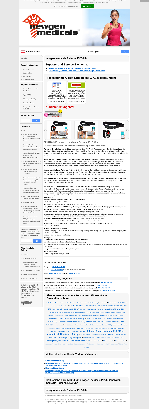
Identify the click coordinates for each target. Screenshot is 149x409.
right (127, 130)
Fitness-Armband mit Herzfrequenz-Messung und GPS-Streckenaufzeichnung (31, 190)
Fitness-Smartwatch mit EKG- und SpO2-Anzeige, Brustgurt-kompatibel (32, 163)
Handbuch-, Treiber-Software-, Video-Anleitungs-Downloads (77, 71)
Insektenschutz (30, 278)
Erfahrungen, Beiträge (29, 99)
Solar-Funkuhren (31, 270)
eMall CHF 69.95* (55, 273)
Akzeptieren (87, 6)
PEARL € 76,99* (58, 267)
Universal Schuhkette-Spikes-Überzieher (31, 264)
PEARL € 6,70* (106, 282)
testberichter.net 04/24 (57, 101)
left (45, 130)
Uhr (24, 130)
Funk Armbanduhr (28, 202)
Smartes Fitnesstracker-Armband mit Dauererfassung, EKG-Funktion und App (32, 147)
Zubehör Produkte (28, 79)
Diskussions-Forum (28, 103)
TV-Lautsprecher (30, 274)
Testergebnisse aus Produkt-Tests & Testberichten (72, 68)
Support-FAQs (27, 95)
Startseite (91, 52)
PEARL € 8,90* (104, 288)
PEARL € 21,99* (108, 290)
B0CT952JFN (81, 270)
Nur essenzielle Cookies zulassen (66, 6)
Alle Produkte (27, 76)
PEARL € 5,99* (101, 285)
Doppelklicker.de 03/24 (76, 101)
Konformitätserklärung (54, 361)
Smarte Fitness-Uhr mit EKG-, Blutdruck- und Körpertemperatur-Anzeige (32, 155)
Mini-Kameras (30, 258)
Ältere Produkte (27, 73)
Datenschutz (105, 2)
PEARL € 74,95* (74, 273)
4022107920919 (71, 270)
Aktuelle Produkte (28, 70)
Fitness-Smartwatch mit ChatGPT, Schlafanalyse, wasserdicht (30, 172)
